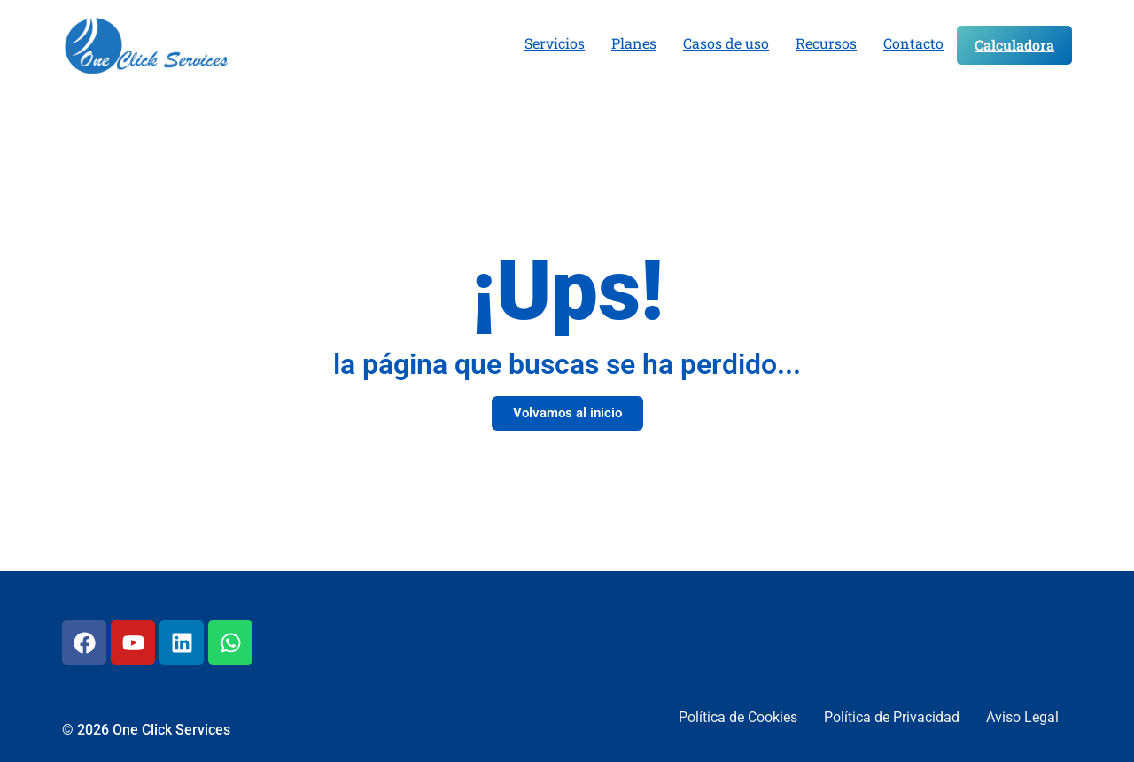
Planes (633, 43)
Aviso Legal (1022, 717)
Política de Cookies (738, 717)
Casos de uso (726, 43)
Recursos (826, 43)
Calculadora (1014, 44)
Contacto (913, 43)
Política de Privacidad (891, 717)
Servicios (554, 43)
